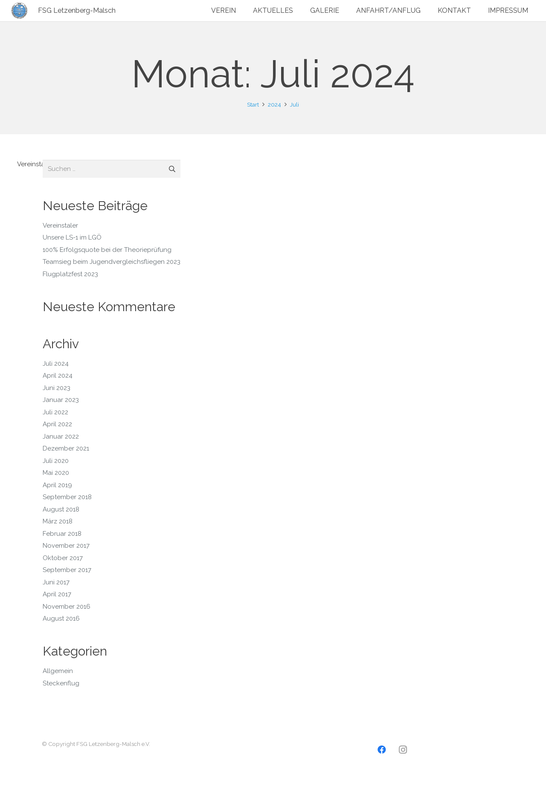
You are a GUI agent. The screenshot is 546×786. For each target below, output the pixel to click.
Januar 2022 (61, 436)
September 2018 (67, 497)
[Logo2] (19, 10)
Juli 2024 (56, 363)
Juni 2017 (56, 582)
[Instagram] (403, 749)
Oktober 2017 (63, 558)
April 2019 (57, 485)
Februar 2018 (62, 533)
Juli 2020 (56, 461)
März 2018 (58, 521)
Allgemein (58, 671)
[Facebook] (381, 749)
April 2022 (57, 424)
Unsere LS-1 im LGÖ (72, 237)
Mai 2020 (56, 473)
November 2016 (66, 606)
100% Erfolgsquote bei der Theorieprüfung (107, 250)
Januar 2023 (61, 400)
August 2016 (61, 618)
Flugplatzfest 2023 (70, 274)
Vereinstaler (34, 164)
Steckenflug (61, 683)
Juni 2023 (56, 388)
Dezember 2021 (66, 448)
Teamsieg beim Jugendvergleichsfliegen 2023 (111, 262)
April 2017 (57, 594)
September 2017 (67, 570)
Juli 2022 (55, 412)
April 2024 (58, 375)
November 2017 (66, 545)
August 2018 (61, 509)
